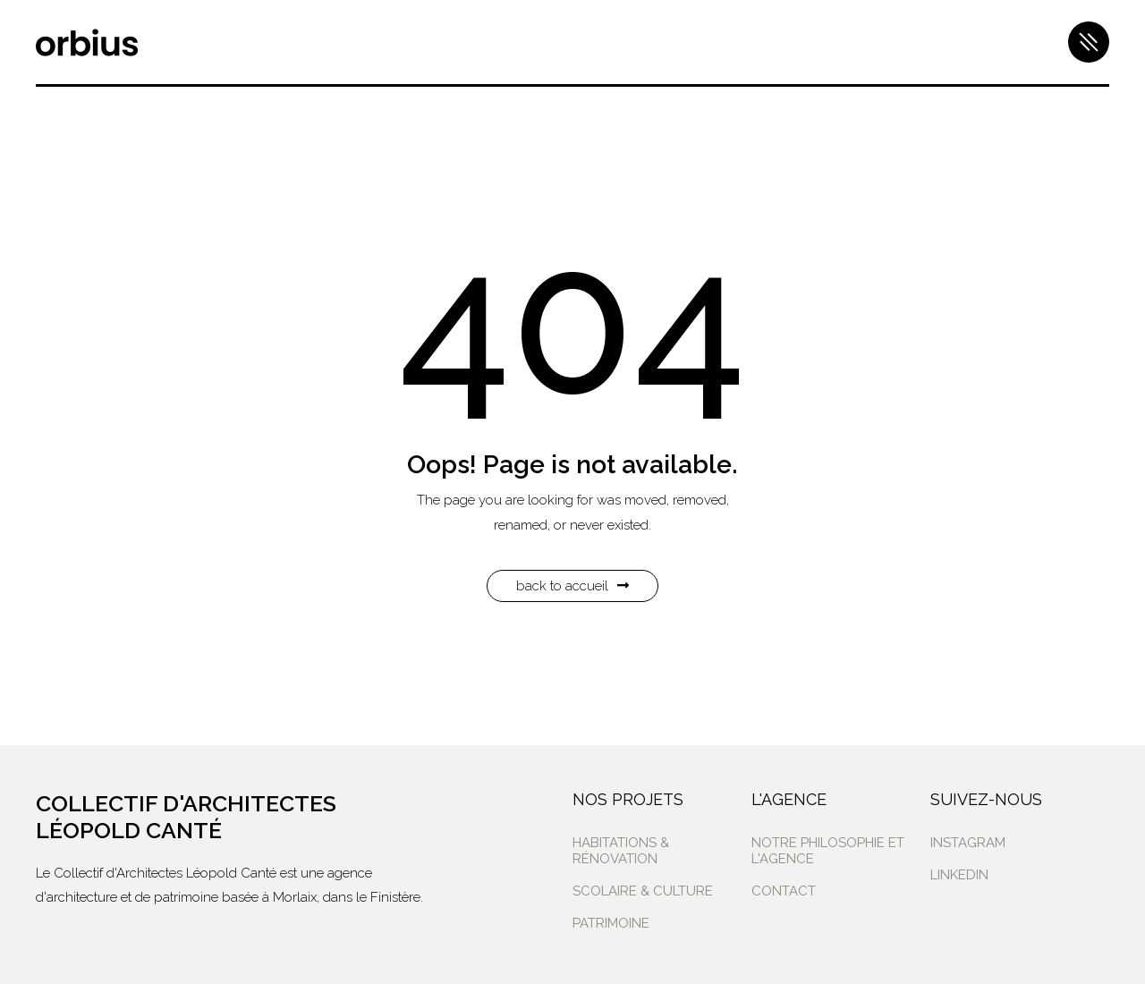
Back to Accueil (572, 586)
